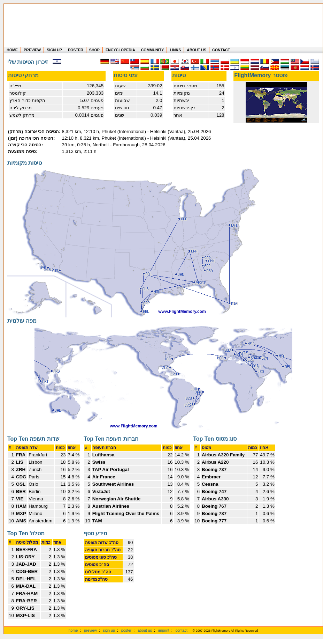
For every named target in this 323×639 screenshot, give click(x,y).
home (73, 630)
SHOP (94, 50)
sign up (109, 630)
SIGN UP (54, 50)
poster (126, 630)
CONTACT (221, 50)
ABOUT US (196, 50)
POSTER (75, 50)
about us (145, 630)
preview (90, 630)
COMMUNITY (152, 50)
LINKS (175, 50)
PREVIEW (32, 50)
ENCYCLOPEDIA (120, 50)
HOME (12, 50)
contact (181, 630)
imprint (163, 630)
